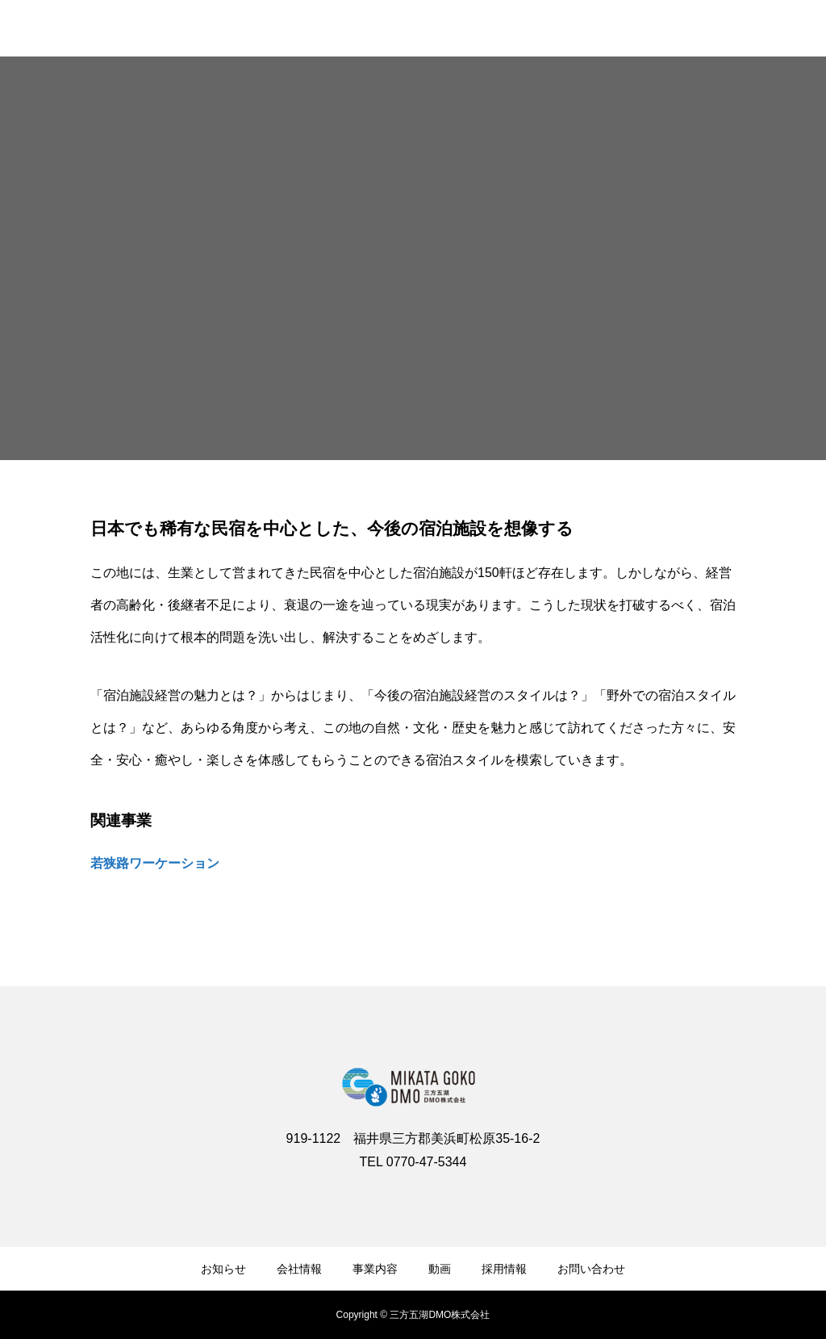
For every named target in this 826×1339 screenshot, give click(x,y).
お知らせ (223, 1268)
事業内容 (375, 1268)
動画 (439, 1268)
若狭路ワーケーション (154, 863)
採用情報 (504, 1268)
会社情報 (299, 1268)
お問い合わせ (591, 1268)
